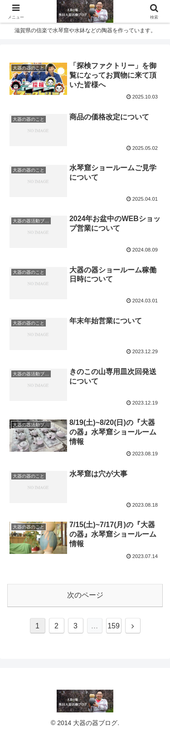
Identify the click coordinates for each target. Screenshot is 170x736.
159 (113, 626)
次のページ (85, 595)
